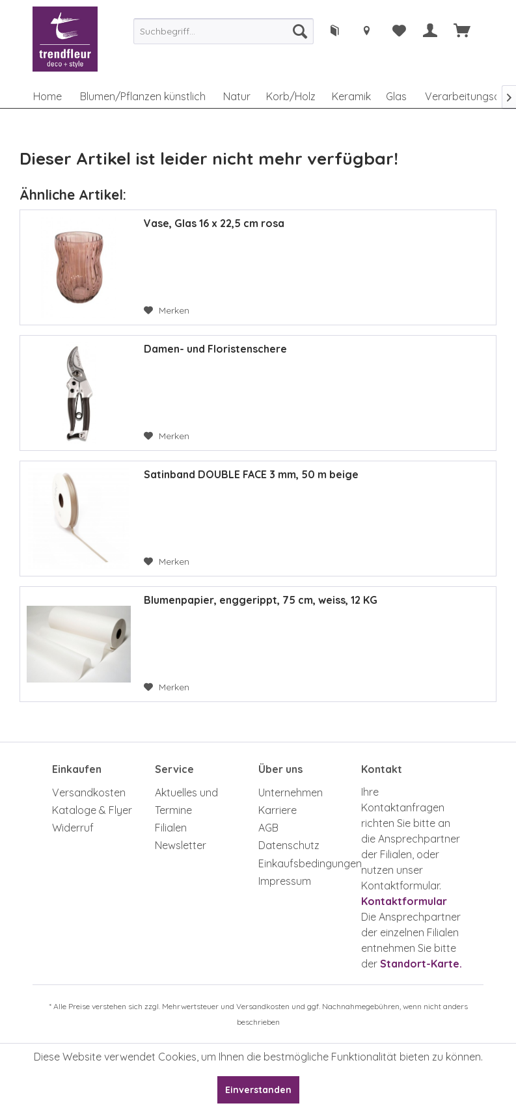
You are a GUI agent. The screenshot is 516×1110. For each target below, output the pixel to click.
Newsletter (180, 845)
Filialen (171, 827)
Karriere (277, 810)
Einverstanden (258, 1090)
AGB (268, 827)
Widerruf (73, 827)
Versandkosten (89, 792)
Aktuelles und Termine (186, 801)
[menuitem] (223, 31)
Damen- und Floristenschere (215, 348)
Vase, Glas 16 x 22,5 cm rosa (214, 223)
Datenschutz (288, 845)
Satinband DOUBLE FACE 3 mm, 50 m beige (251, 474)
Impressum (284, 880)
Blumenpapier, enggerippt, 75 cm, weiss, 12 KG (260, 599)
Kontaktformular (404, 901)
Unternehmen (290, 792)
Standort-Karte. (421, 963)
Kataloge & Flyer (92, 810)
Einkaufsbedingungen (306, 863)
